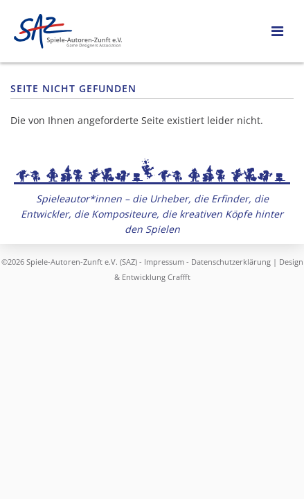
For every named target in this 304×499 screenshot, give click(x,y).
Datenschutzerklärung (231, 261)
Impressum (164, 261)
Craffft (179, 277)
